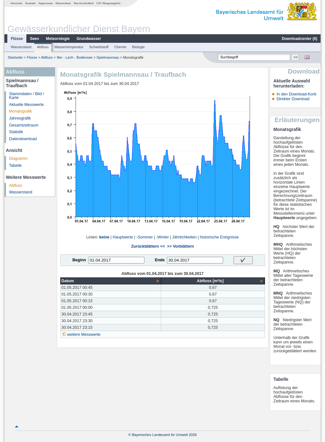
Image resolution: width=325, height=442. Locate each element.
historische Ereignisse (219, 237)
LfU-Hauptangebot (108, 3)
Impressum (46, 3)
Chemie (120, 47)
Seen (34, 38)
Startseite (16, 3)
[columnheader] (110, 281)
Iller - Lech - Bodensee (75, 57)
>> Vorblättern (180, 246)
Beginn (79, 260)
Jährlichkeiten (184, 237)
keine (104, 237)
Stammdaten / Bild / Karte (26, 96)
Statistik (16, 132)
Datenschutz (63, 3)
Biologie (138, 47)
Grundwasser (89, 38)
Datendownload (23, 139)
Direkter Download (292, 99)
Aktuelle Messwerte (26, 104)
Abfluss (43, 47)
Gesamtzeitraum (23, 125)
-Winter (162, 237)
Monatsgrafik (20, 111)
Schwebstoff (99, 47)
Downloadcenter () (299, 38)
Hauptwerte (123, 237)
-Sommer (144, 237)
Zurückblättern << (148, 246)
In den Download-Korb (296, 94)
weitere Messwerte (84, 334)
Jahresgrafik (20, 118)
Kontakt (30, 3)
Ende (160, 260)
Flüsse (17, 38)
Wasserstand (21, 47)
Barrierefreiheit (84, 3)
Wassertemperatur (68, 47)
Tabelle (15, 165)
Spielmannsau (107, 57)
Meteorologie (58, 38)
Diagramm (18, 158)
